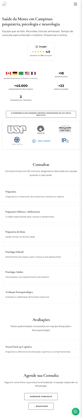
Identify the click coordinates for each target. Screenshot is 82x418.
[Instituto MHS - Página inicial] (4, 4)
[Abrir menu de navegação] (75, 4)
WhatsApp (41, 406)
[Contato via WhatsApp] (75, 411)
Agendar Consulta (41, 396)
